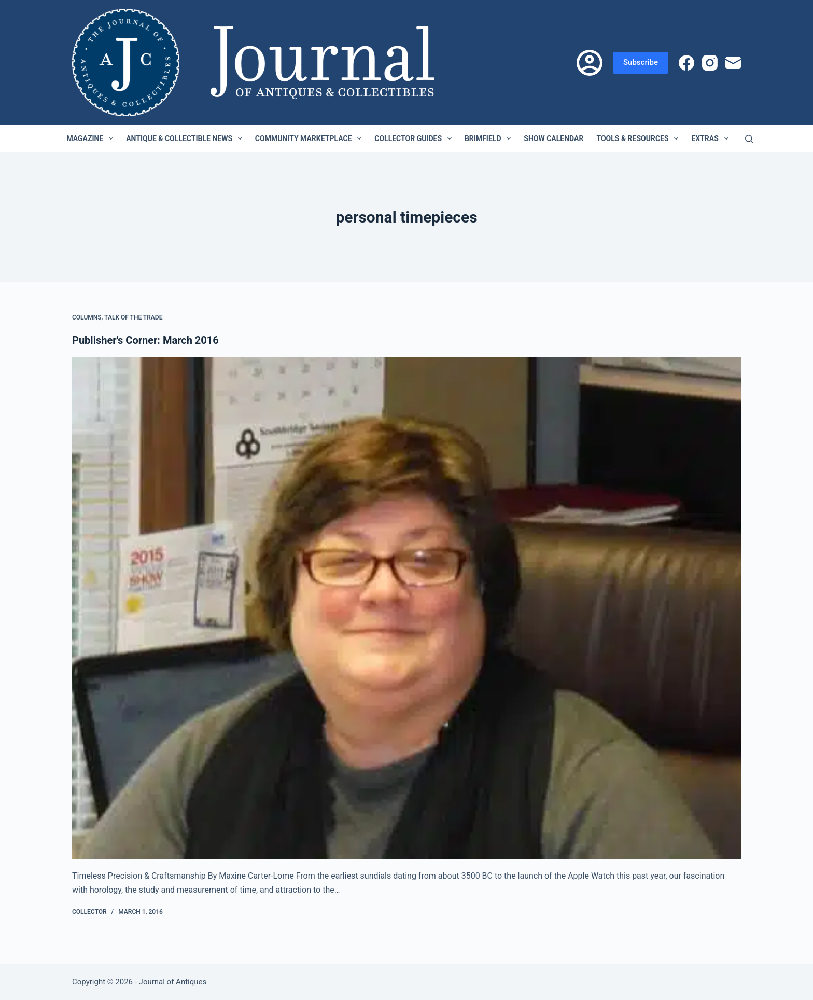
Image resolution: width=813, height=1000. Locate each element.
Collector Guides (415, 138)
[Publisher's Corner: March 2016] (406, 608)
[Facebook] (686, 63)
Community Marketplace (310, 138)
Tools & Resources (639, 138)
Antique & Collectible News (186, 138)
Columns (87, 317)
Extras (711, 138)
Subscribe (640, 62)
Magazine (91, 138)
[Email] (733, 63)
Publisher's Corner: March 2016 (145, 340)
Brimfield (490, 138)
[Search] (749, 139)
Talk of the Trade (133, 317)
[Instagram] (710, 63)
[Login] (589, 63)
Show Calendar (553, 138)
